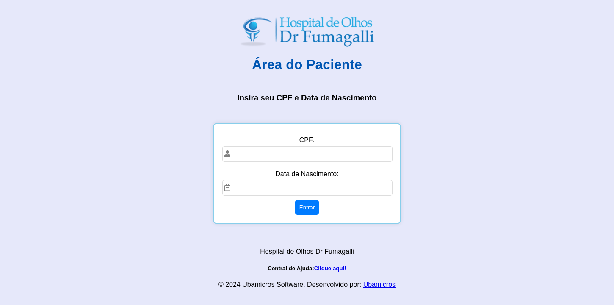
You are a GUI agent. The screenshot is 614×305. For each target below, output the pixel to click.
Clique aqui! (330, 268)
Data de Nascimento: (306, 173)
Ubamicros (379, 284)
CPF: (307, 140)
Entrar (307, 207)
